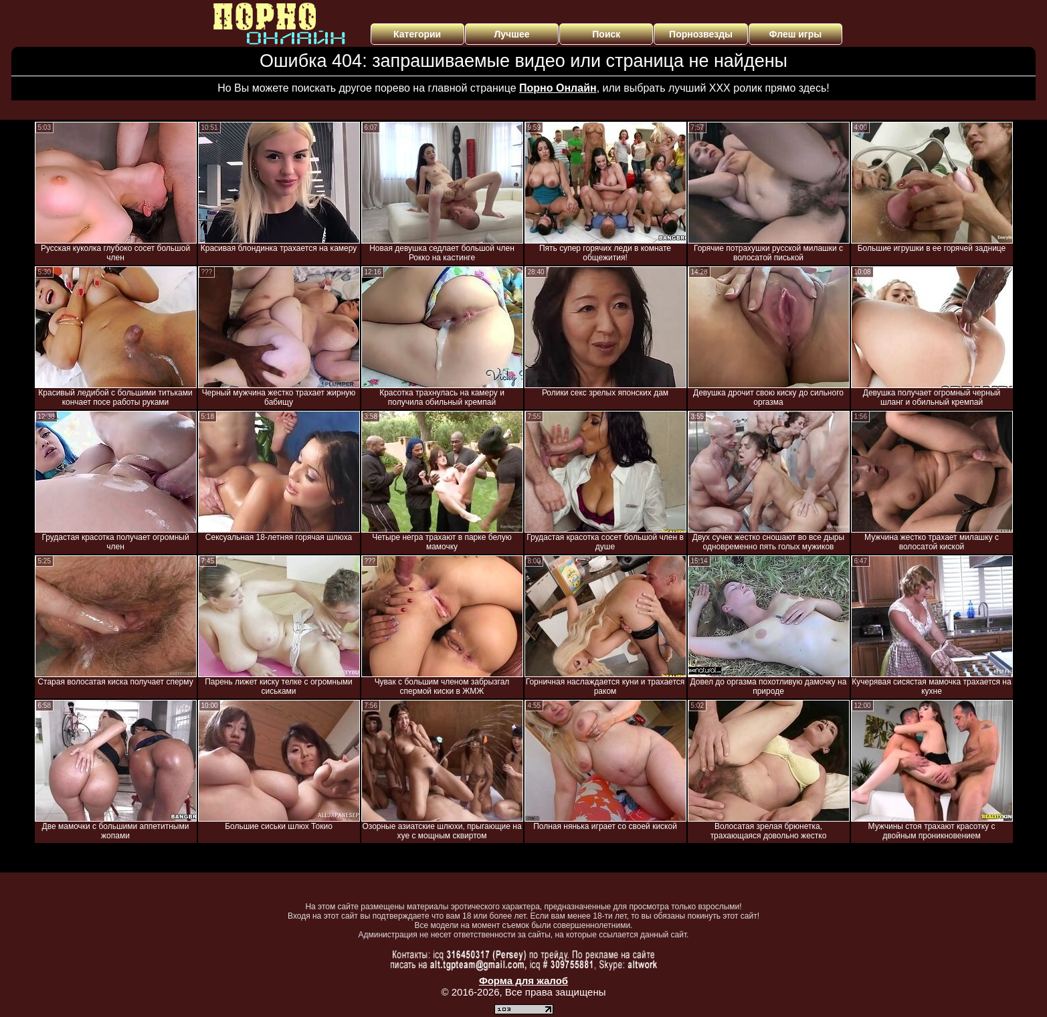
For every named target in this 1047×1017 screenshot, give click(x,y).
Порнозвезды (701, 34)
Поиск (606, 34)
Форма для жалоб (523, 980)
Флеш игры (795, 34)
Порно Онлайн (558, 88)
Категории (417, 34)
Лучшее (511, 34)
